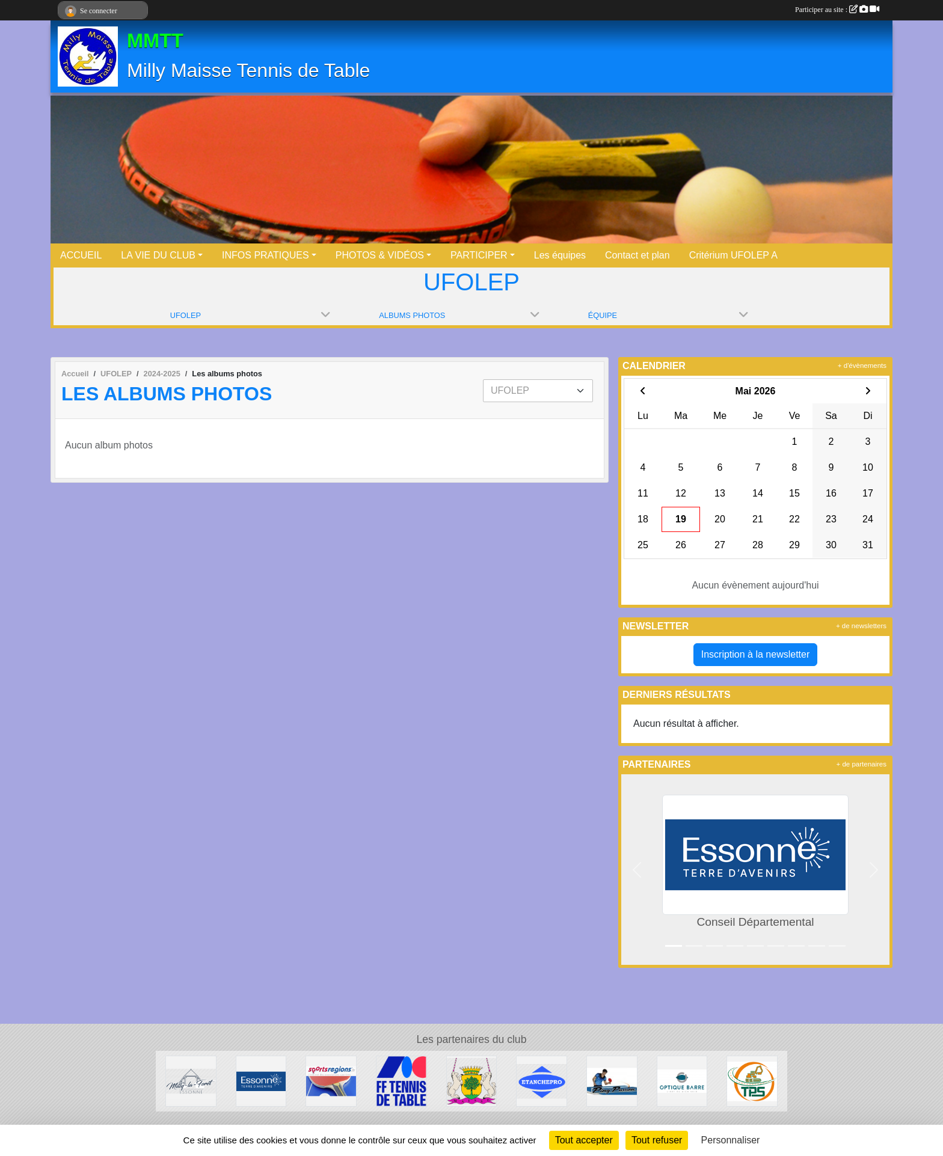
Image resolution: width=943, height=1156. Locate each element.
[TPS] (752, 1080)
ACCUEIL (81, 255)
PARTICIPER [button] (479, 255)
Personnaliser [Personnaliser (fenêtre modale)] (730, 1140)
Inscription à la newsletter (755, 654)
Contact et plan (637, 255)
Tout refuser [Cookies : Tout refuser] (656, 1140)
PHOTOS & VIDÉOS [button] (380, 255)
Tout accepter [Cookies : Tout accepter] (584, 1140)
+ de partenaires (861, 764)
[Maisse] (471, 1080)
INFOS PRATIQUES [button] (265, 255)
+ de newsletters (861, 625)
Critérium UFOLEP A (733, 255)
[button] (637, 869)
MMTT (155, 41)
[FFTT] (401, 1080)
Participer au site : (837, 9)
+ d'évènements (862, 365)
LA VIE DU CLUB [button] (158, 255)
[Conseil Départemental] (261, 1080)
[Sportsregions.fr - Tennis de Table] (331, 1080)
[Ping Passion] (611, 1080)
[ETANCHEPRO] (541, 1080)
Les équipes (560, 255)
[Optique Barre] (682, 1080)
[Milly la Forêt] (191, 1080)
